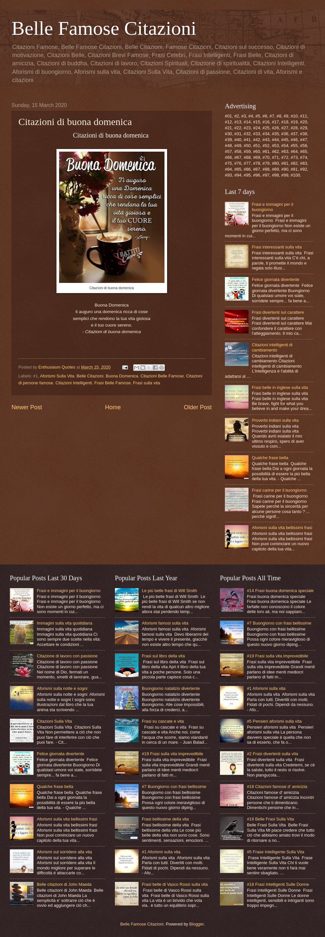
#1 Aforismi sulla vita (161, 851)
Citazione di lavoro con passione (67, 655)
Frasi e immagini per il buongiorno (272, 207)
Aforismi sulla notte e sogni (62, 688)
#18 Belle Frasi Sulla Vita (270, 819)
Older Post (198, 407)
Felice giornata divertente (275, 279)
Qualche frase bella (270, 457)
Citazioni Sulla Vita (54, 721)
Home (113, 407)
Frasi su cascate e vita (163, 721)
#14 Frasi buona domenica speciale (280, 590)
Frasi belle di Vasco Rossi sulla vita (175, 884)
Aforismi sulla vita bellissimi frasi (282, 527)
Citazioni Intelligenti (73, 382)
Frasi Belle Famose (112, 382)
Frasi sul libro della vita (163, 655)
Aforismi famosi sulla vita (165, 623)
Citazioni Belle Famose (162, 375)
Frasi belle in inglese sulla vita (280, 387)
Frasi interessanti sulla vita (277, 247)
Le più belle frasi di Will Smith (169, 590)
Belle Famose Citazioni (103, 28)
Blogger (196, 924)
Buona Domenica (122, 375)
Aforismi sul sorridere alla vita (64, 851)
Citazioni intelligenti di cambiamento (272, 347)
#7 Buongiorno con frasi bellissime (174, 786)
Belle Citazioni (89, 375)
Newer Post (26, 407)
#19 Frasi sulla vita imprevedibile (172, 753)
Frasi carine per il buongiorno (279, 490)
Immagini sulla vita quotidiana (64, 623)
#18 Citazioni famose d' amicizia (277, 786)
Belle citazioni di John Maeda (64, 884)
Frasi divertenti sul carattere (278, 312)
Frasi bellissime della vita (165, 819)
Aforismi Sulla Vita (57, 375)
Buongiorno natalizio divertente (171, 688)
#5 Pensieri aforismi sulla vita (274, 721)
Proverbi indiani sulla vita (275, 420)
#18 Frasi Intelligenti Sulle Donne (278, 884)
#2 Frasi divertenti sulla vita (272, 753)
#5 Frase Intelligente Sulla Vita (275, 851)
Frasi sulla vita (146, 382)
